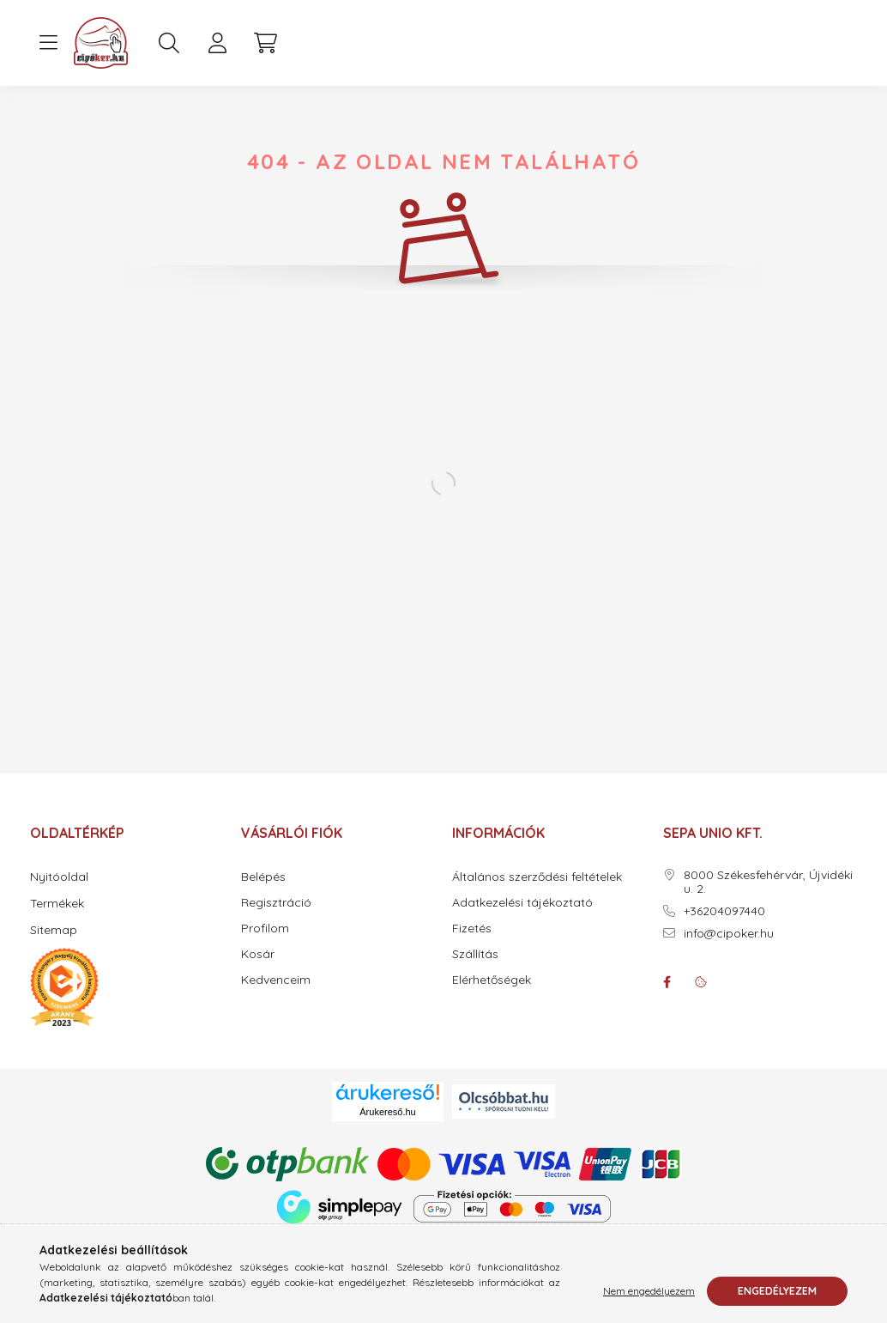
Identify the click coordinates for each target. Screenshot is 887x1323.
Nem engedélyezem (649, 1290)
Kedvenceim (276, 980)
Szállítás (475, 954)
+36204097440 (724, 911)
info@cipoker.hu (729, 933)
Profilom (265, 928)
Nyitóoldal (59, 876)
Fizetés (472, 928)
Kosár (258, 954)
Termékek (57, 903)
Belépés (263, 877)
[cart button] (265, 43)
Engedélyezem (777, 1290)
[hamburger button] (48, 43)
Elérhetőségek (491, 980)
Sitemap (53, 930)
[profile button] (217, 43)
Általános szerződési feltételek (537, 877)
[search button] (169, 43)
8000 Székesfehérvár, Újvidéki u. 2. (768, 882)
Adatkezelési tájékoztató (522, 902)
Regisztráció (276, 902)
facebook (666, 982)
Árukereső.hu (387, 1112)
